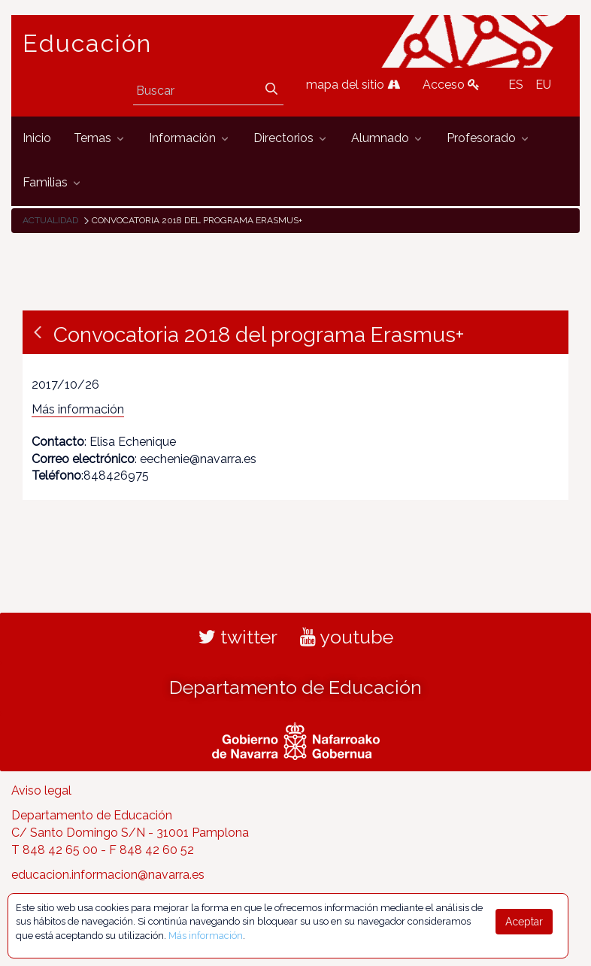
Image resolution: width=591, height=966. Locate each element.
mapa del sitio (353, 84)
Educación (87, 44)
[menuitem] (36, 139)
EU (543, 84)
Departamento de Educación (295, 687)
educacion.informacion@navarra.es (108, 875)
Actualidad (50, 220)
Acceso (451, 84)
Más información (78, 409)
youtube (346, 636)
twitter (238, 636)
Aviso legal (41, 790)
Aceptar (524, 922)
